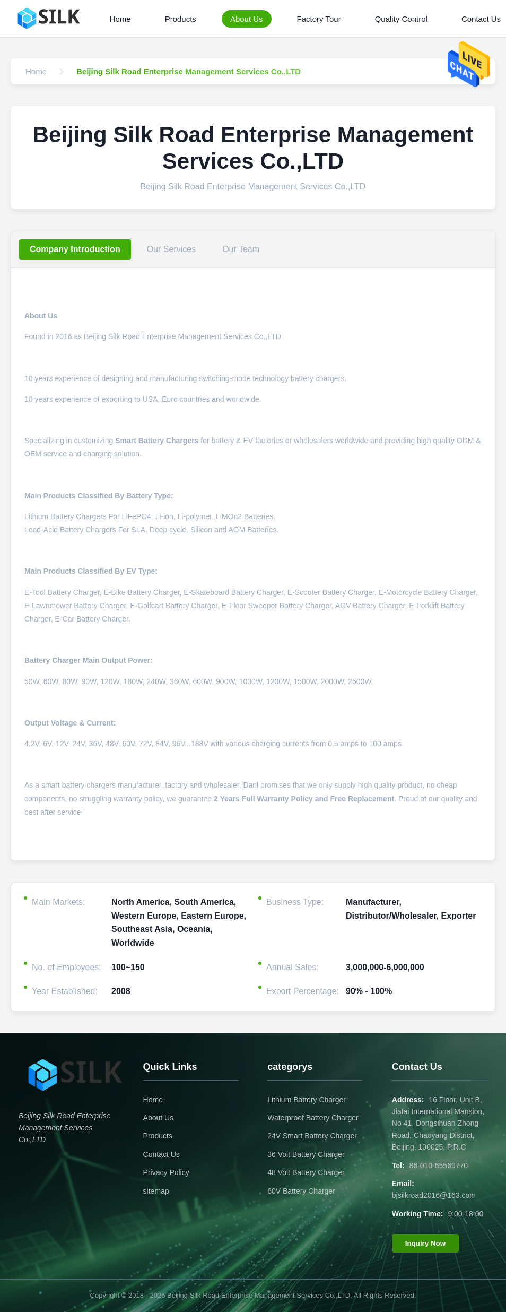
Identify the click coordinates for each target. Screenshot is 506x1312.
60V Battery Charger (301, 1191)
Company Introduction (75, 249)
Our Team (240, 249)
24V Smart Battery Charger (312, 1136)
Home (120, 18)
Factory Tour (319, 18)
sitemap (156, 1191)
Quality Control (401, 18)
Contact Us (161, 1154)
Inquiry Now (425, 1243)
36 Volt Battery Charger (306, 1154)
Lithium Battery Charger (306, 1099)
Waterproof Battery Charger (312, 1118)
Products (180, 18)
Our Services (171, 249)
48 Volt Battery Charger (306, 1172)
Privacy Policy (166, 1172)
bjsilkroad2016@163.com (434, 1195)
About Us (246, 18)
